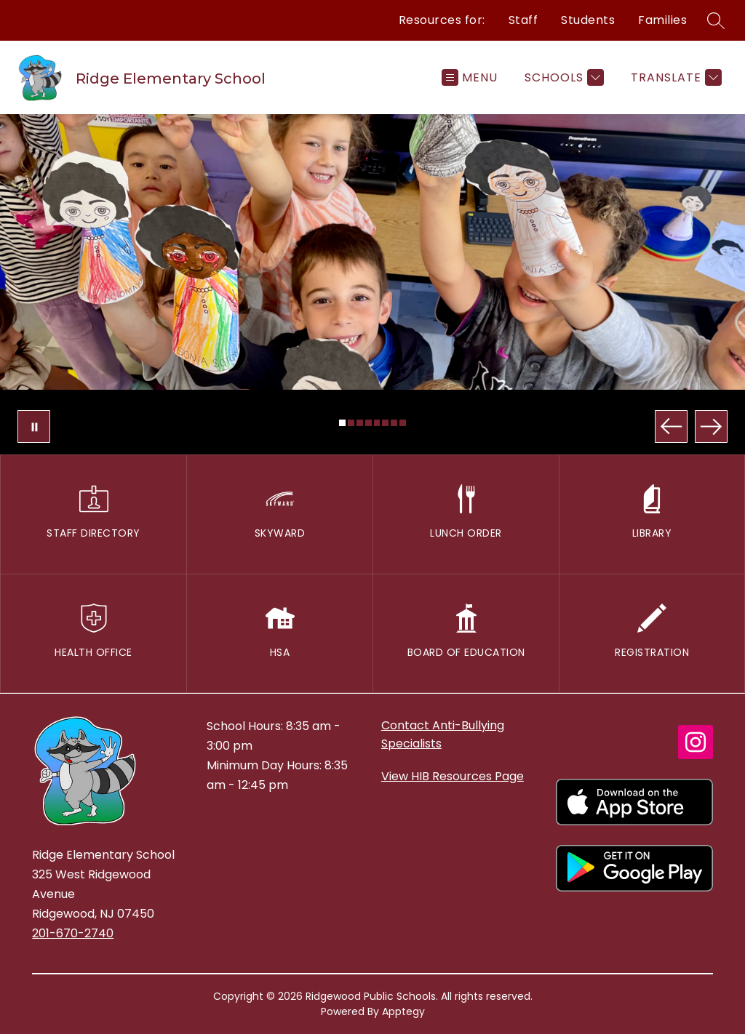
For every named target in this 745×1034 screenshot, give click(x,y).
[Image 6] (385, 423)
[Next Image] (711, 426)
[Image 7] (394, 423)
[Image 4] (368, 423)
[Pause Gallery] (33, 426)
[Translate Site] (674, 77)
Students (588, 20)
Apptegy (403, 1011)
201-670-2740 (72, 933)
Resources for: (442, 20)
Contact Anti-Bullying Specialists (442, 734)
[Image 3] (359, 423)
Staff (523, 20)
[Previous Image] (671, 426)
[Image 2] (351, 423)
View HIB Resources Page (452, 776)
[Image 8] (402, 423)
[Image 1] (342, 423)
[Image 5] (377, 423)
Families (662, 20)
